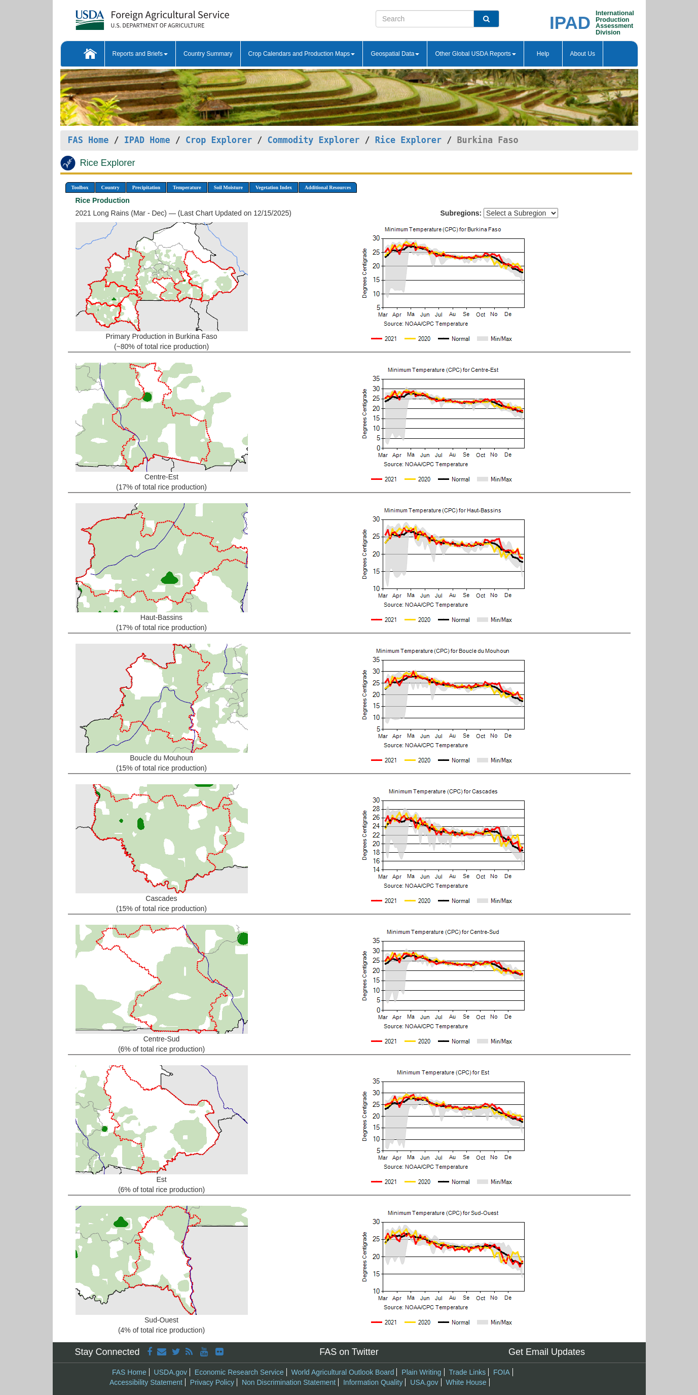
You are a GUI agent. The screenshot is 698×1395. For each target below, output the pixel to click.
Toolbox (80, 187)
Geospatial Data (395, 53)
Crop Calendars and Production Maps (301, 53)
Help (543, 53)
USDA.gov (170, 1372)
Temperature (187, 187)
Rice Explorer (408, 140)
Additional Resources (328, 187)
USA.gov (424, 1382)
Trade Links (467, 1372)
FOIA (501, 1372)
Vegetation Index (273, 187)
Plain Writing (421, 1372)
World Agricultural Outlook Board (342, 1372)
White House (466, 1382)
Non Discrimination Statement (289, 1382)
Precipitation (146, 187)
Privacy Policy (212, 1382)
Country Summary (208, 53)
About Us (582, 53)
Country (110, 187)
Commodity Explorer (314, 140)
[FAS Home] (127, 16)
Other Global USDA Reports (475, 53)
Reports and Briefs (140, 53)
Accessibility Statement (145, 1382)
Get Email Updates (546, 1352)
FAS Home (88, 140)
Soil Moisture (228, 187)
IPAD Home (147, 140)
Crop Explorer (219, 140)
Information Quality (373, 1382)
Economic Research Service (239, 1372)
